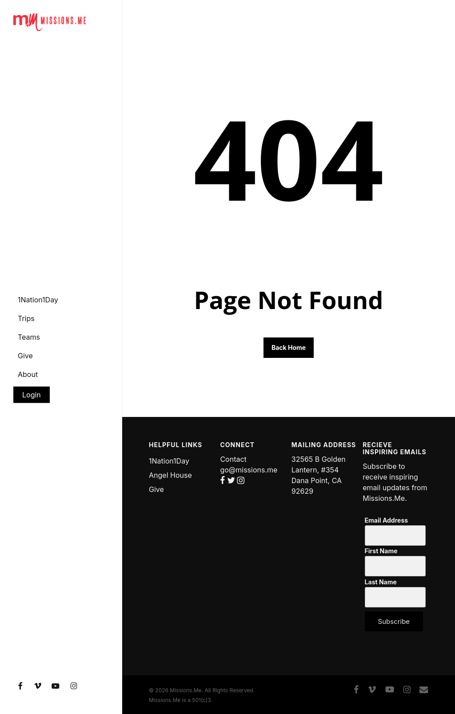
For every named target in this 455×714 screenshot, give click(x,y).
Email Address (386, 520)
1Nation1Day (169, 460)
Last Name (381, 582)
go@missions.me (248, 469)
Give (156, 489)
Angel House (170, 475)
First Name (381, 551)
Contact (233, 459)
